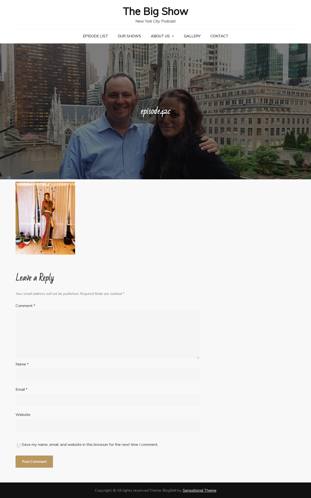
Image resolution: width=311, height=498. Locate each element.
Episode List (95, 36)
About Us (160, 36)
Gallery (192, 36)
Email (21, 389)
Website (23, 414)
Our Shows (129, 36)
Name (22, 364)
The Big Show (155, 11)
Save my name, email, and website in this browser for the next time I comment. (90, 444)
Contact (219, 36)
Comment (25, 305)
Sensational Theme (199, 490)
